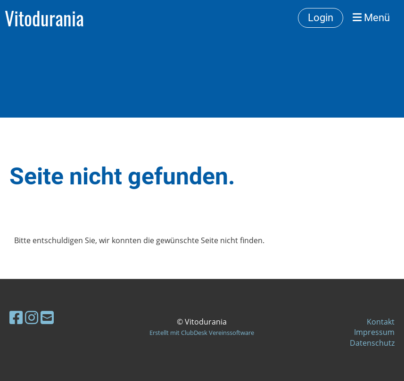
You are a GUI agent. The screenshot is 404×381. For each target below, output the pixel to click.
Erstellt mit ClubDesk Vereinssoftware (201, 332)
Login (320, 18)
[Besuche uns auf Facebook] (16, 317)
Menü (371, 18)
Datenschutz (372, 343)
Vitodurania (44, 18)
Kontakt (381, 322)
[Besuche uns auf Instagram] (31, 317)
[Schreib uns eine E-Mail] (47, 317)
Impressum (374, 332)
